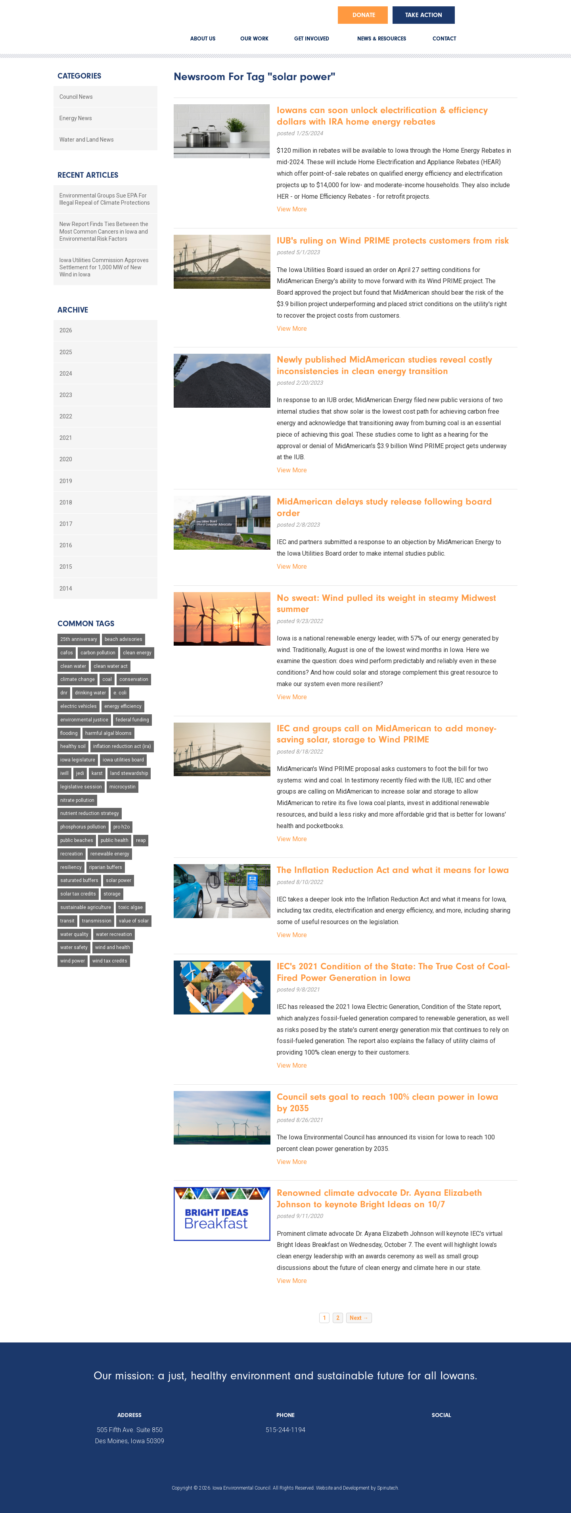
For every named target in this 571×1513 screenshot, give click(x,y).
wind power (72, 961)
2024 (65, 373)
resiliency (71, 867)
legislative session (81, 787)
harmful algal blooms (108, 733)
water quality (74, 934)
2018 (65, 502)
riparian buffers (105, 867)
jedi (80, 773)
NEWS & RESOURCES (381, 38)
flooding (69, 733)
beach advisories (123, 639)
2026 (65, 330)
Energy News (75, 118)
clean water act (111, 666)
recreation (71, 854)
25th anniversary (78, 639)
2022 (65, 416)
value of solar (134, 921)
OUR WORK (254, 38)
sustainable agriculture (85, 907)
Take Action (423, 15)
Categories (79, 76)
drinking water (90, 693)
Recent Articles (87, 175)
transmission (96, 921)
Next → (359, 1318)
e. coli (119, 693)
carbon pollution (97, 653)
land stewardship (129, 773)
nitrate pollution (77, 800)
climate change (77, 679)
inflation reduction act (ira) (122, 746)
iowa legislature (77, 760)
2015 (65, 567)
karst (97, 773)
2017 (65, 524)
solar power (118, 880)
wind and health (112, 947)
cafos (66, 653)
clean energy (137, 653)
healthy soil (73, 746)
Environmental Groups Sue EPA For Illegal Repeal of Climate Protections (104, 199)
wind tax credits (109, 961)
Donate (364, 15)
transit (67, 921)
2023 (65, 395)
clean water (73, 666)
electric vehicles (78, 706)
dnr (63, 693)
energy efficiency (123, 706)
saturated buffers (79, 880)
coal (107, 679)
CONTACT (444, 38)
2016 (65, 545)
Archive (72, 309)
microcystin (122, 787)
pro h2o (121, 827)
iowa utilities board (123, 760)
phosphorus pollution (83, 827)
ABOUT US (202, 38)
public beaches (76, 840)
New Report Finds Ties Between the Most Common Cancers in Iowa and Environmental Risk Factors (103, 231)
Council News (76, 97)
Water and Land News (86, 139)
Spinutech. (388, 1488)
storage (112, 894)
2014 (65, 588)
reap (141, 840)
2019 (65, 481)
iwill (64, 773)
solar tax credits (78, 894)
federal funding (132, 720)
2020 (65, 459)
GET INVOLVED (311, 38)
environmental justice (84, 720)
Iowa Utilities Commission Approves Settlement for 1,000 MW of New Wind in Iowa (104, 267)
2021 (65, 438)
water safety (74, 947)
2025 (65, 352)
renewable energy (109, 854)
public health (114, 840)
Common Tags (85, 623)
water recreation (114, 934)
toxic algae (131, 907)
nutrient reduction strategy (89, 813)
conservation (133, 679)
